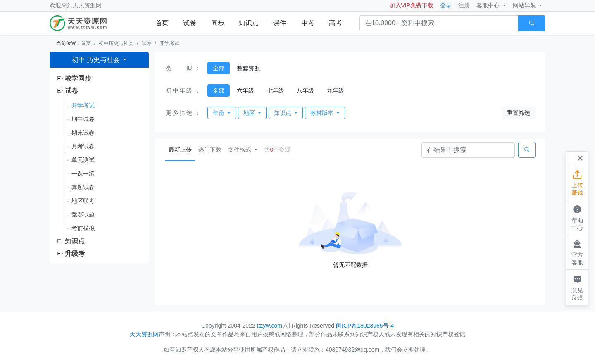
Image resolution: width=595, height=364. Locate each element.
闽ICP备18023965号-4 (365, 325)
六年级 (245, 90)
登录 (446, 5)
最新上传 (182, 149)
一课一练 (83, 173)
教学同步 (78, 78)
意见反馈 (577, 286)
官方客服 (577, 252)
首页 (162, 22)
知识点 (249, 22)
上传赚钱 (577, 182)
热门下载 (209, 149)
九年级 (335, 90)
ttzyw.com (269, 325)
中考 (307, 22)
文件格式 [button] (240, 149)
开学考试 (169, 43)
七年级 (275, 90)
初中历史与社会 (116, 43)
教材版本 (322, 112)
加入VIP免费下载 (412, 5)
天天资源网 (87, 5)
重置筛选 (518, 112)
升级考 (75, 253)
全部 (218, 68)
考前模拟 (83, 228)
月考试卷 (83, 146)
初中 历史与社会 (97, 59)
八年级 (305, 90)
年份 (219, 112)
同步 (217, 22)
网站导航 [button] (525, 5)
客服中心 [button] (488, 5)
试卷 (189, 22)
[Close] (580, 158)
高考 (335, 22)
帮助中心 (577, 217)
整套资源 (248, 68)
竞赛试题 (83, 214)
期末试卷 (83, 132)
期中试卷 (83, 119)
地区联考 (83, 200)
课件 (279, 22)
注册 (464, 5)
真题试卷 (83, 187)
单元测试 (83, 160)
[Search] (468, 150)
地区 (250, 112)
